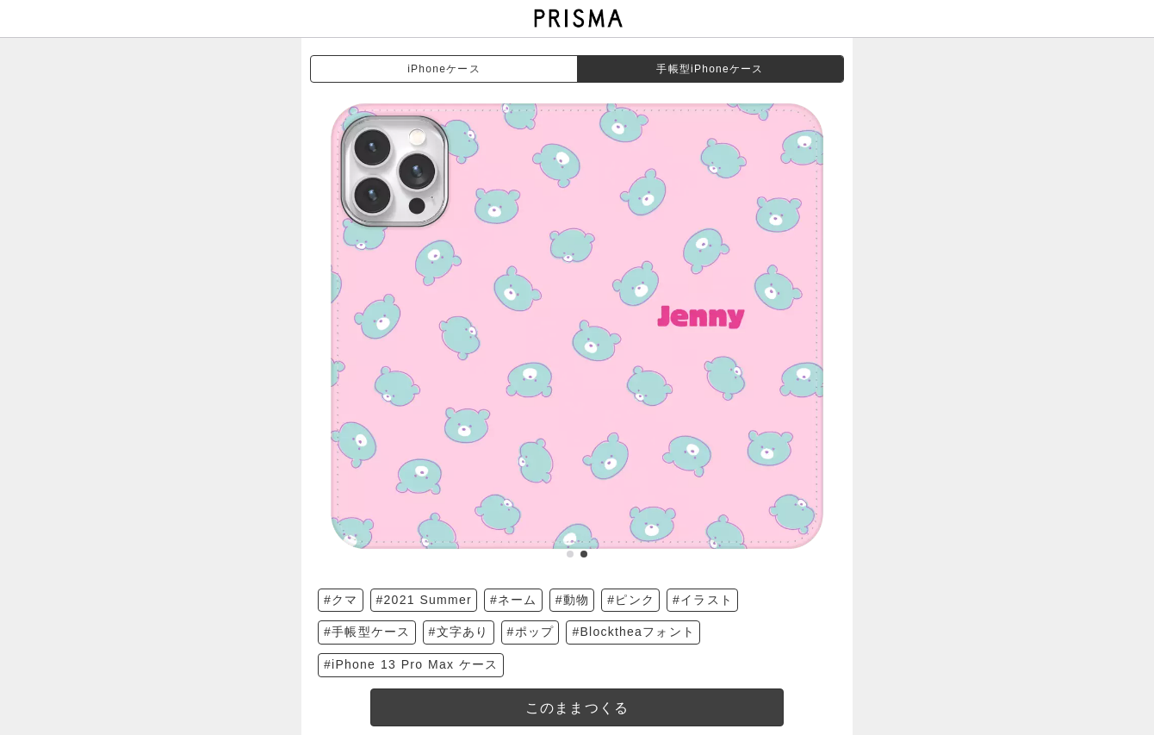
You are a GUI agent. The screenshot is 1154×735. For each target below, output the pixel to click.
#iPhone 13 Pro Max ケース (411, 664)
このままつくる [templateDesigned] (577, 708)
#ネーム (513, 600)
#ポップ (531, 631)
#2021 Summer (424, 600)
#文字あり (459, 631)
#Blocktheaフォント (633, 631)
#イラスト (703, 600)
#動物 (572, 600)
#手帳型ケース (367, 631)
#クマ (341, 600)
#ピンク (631, 600)
